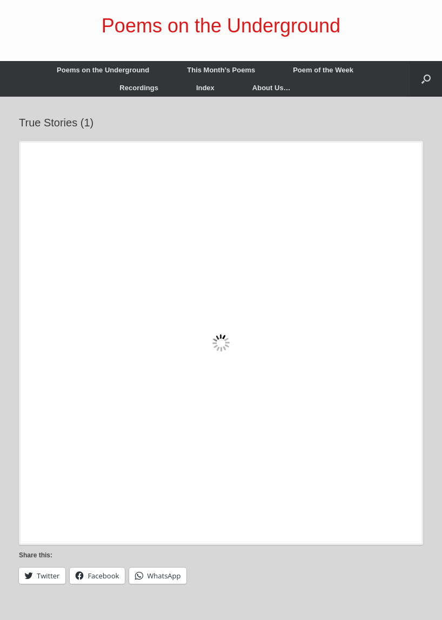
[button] (426, 79)
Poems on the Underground (103, 70)
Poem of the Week (323, 70)
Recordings (138, 88)
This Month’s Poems (221, 70)
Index (205, 88)
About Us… (271, 88)
